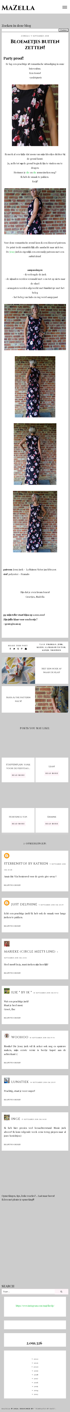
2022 (36, 1359)
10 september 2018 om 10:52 (46, 993)
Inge (15, 1119)
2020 (36, 1366)
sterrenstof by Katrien (26, 863)
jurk (60, 644)
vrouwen (56, 650)
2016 (36, 1382)
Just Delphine (24, 904)
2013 (36, 1394)
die (28, 172)
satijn (45, 650)
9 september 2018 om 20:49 (51, 905)
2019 (36, 1370)
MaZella (18, 8)
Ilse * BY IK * (21, 992)
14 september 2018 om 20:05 (43, 1082)
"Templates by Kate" (44, 1409)
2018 (36, 1374)
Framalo (51, 644)
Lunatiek (20, 1082)
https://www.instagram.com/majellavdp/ (35, 1305)
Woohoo (19, 1037)
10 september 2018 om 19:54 (42, 1038)
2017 (36, 1378)
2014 (36, 1390)
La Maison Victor (55, 647)
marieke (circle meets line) (29, 951)
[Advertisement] (34, 1245)
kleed (40, 647)
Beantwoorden (12, 885)
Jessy (12, 251)
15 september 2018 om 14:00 (34, 1119)
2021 (36, 1363)
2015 (36, 1386)
